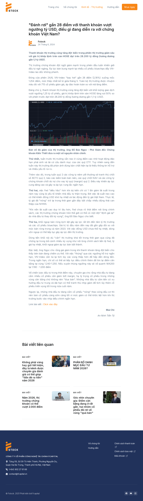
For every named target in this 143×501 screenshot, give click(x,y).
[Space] (12, 446)
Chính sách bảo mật (124, 451)
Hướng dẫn (93, 448)
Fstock (41, 41)
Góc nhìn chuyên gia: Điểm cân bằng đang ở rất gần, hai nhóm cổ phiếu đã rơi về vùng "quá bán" (84, 405)
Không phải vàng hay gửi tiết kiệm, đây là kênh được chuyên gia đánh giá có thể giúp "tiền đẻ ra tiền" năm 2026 (33, 371)
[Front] (12, 7)
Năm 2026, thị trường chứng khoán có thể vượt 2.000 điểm (32, 402)
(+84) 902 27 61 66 (16, 469)
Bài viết (26, 357)
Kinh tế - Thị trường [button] (92, 7)
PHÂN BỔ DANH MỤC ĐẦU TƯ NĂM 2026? (83, 365)
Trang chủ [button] (53, 7)
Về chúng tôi (94, 443)
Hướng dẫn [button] (113, 7)
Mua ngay (129, 7)
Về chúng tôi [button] (70, 7)
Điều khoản (121, 456)
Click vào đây (50, 304)
